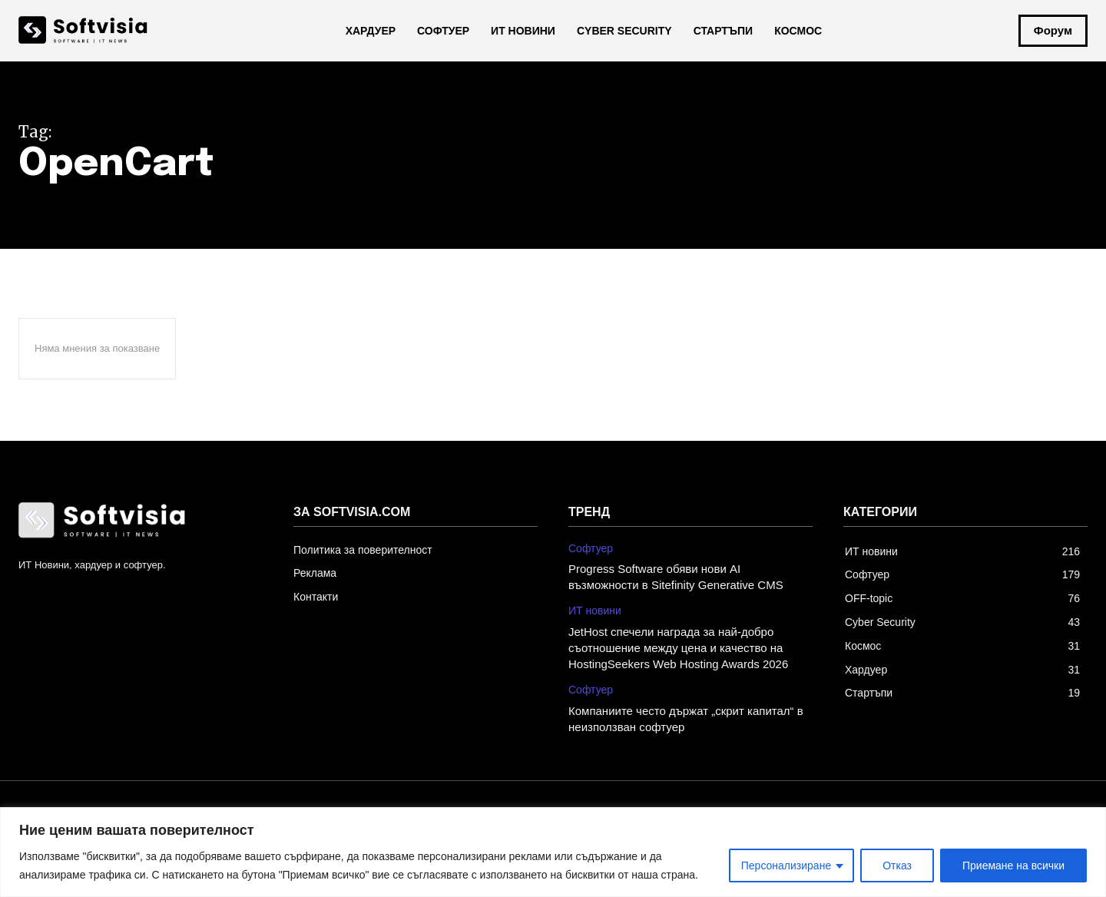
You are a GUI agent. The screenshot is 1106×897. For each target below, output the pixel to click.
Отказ (897, 865)
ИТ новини (594, 610)
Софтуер (590, 548)
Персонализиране (786, 865)
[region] (553, 852)
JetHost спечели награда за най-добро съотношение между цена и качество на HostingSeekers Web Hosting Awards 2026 (678, 647)
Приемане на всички (1013, 865)
